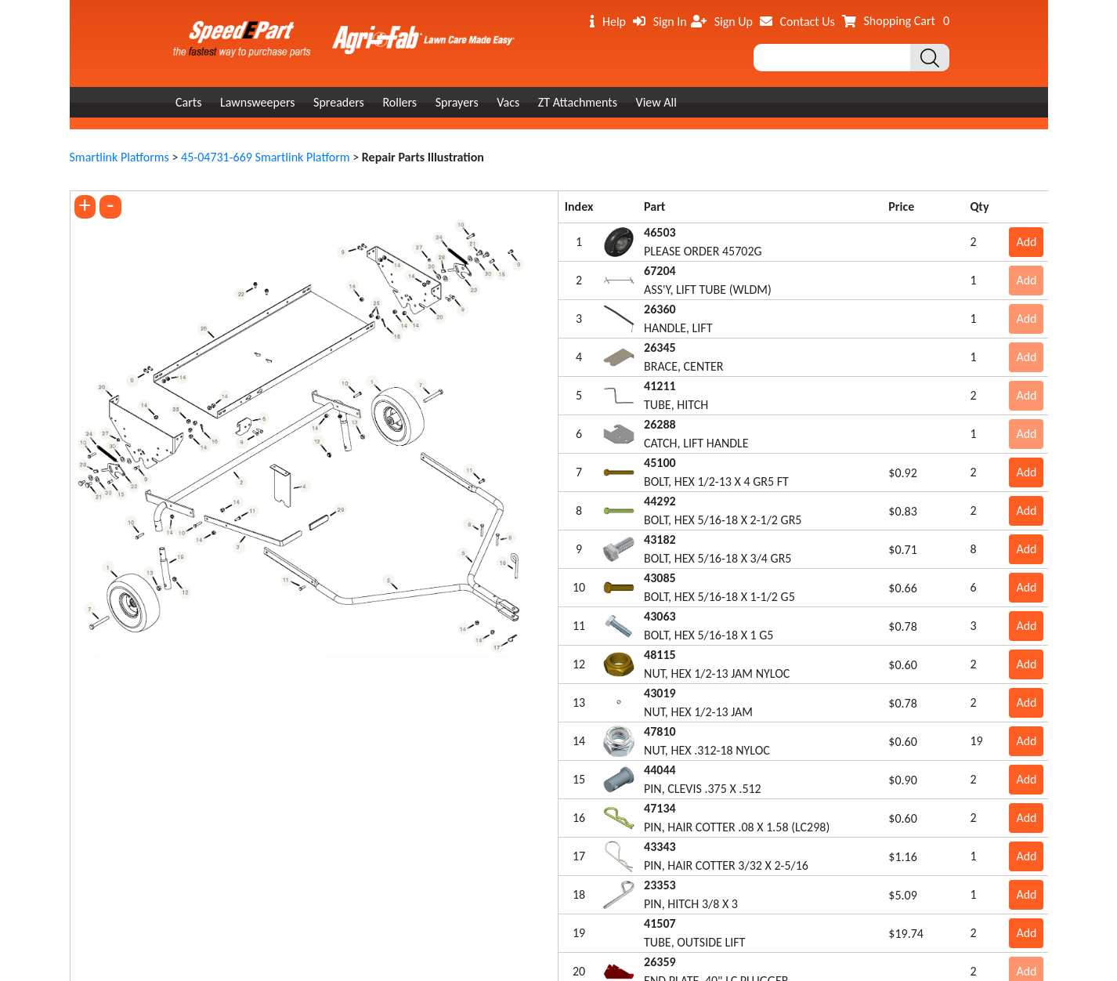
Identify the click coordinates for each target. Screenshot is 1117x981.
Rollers (399, 102)
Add (1026, 241)
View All (656, 102)
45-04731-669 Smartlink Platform (265, 157)
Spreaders (338, 102)
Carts (188, 102)
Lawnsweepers (257, 102)
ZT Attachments (577, 102)
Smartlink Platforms (119, 157)
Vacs (508, 102)
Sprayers (457, 102)
